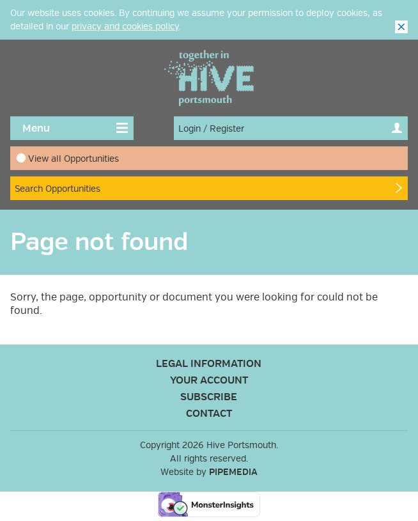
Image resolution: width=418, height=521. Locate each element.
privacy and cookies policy (125, 26)
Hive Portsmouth (209, 78)
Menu (36, 128)
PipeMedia (233, 472)
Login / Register (211, 128)
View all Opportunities (73, 158)
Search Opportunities (57, 188)
